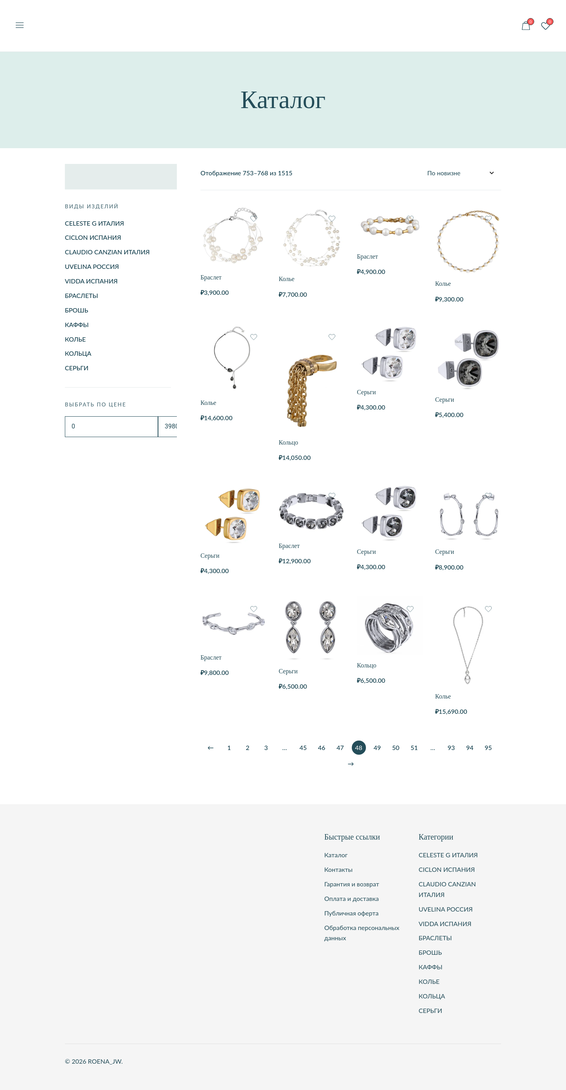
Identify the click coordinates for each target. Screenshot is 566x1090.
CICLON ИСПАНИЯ (93, 237)
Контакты (338, 869)
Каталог (335, 854)
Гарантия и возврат (351, 884)
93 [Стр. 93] (451, 747)
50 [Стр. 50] (395, 747)
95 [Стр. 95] (488, 747)
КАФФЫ (77, 324)
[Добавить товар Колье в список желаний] (332, 219)
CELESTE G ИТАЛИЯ (94, 223)
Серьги (366, 392)
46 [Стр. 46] (321, 747)
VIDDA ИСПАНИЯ (91, 281)
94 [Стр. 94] (470, 747)
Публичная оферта (351, 913)
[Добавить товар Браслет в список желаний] (254, 219)
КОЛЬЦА (78, 353)
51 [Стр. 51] (414, 747)
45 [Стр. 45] (303, 747)
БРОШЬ (76, 310)
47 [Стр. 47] (340, 747)
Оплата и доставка (351, 898)
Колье (286, 279)
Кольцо (288, 442)
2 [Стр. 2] (247, 747)
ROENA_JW (283, 14)
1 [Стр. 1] (229, 747)
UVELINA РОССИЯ (92, 266)
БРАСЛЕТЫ (81, 295)
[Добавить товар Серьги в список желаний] (410, 337)
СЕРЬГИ (76, 367)
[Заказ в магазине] (460, 173)
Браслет (210, 277)
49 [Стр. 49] (377, 747)
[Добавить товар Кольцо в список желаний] (332, 337)
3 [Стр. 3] (266, 747)
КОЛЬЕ (75, 339)
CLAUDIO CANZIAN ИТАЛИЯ (107, 251)
